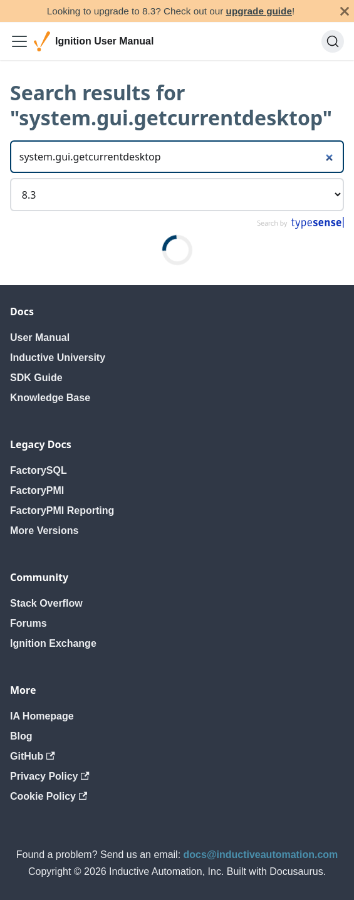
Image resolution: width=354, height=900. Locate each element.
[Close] (344, 11)
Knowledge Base (50, 397)
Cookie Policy (48, 796)
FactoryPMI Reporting (62, 510)
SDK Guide (36, 377)
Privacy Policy (50, 776)
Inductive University (57, 357)
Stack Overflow (46, 603)
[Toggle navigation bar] (19, 41)
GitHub (32, 756)
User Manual (40, 337)
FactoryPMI (37, 490)
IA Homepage (42, 716)
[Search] (332, 41)
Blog (21, 736)
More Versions (44, 530)
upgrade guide (259, 11)
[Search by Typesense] (300, 226)
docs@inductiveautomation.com (261, 854)
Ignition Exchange (53, 643)
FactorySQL (38, 470)
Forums (28, 623)
